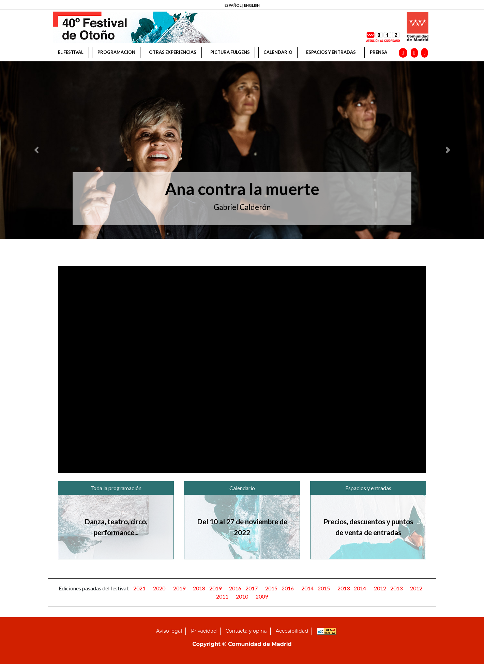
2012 (416, 588)
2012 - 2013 (388, 588)
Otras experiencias (172, 52)
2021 (139, 588)
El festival (71, 52)
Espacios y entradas (331, 52)
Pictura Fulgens (230, 52)
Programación (116, 52)
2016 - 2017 (243, 588)
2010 (242, 596)
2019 (179, 588)
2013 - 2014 (351, 588)
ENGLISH (252, 5)
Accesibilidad (292, 631)
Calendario (277, 52)
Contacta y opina (246, 631)
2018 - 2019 (207, 588)
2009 (262, 596)
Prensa (378, 52)
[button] (36, 150)
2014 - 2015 (315, 588)
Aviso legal (169, 631)
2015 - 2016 (279, 588)
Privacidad (203, 631)
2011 (222, 596)
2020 (159, 588)
